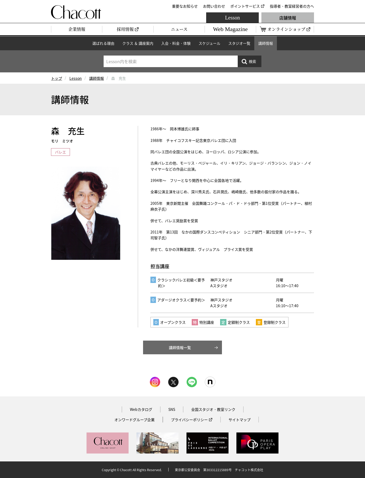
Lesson (232, 18)
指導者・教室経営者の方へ (292, 6)
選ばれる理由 (103, 43)
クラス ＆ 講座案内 (137, 43)
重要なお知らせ (185, 6)
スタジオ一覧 (239, 43)
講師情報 (265, 43)
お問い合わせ (214, 6)
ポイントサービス (245, 6)
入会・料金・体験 (176, 43)
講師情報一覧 (180, 347)
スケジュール (209, 43)
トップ (56, 78)
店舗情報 (287, 17)
